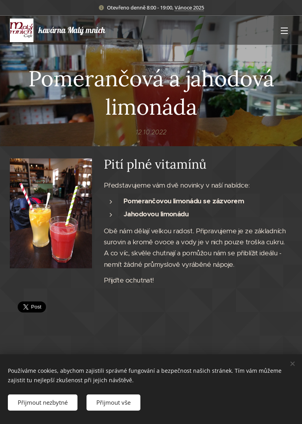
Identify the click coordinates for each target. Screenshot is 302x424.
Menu (284, 30)
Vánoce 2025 (189, 7)
